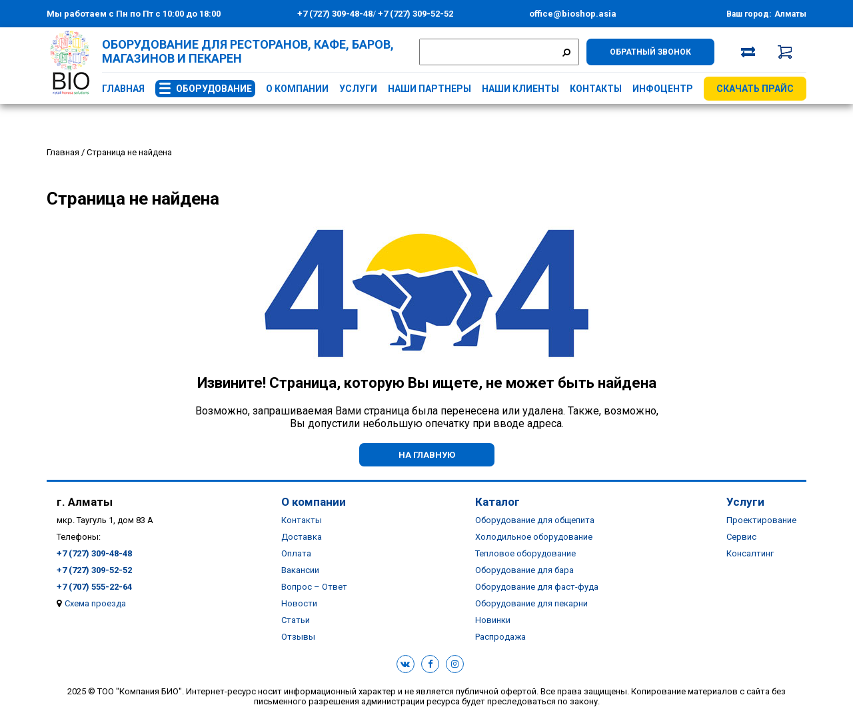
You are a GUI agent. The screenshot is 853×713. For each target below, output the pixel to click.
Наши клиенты (520, 88)
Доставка (301, 537)
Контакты (596, 88)
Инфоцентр (662, 88)
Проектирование (761, 520)
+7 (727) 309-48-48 (335, 14)
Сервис (741, 537)
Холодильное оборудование (533, 537)
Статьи (295, 620)
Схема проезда (95, 603)
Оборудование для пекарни (531, 603)
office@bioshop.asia (572, 14)
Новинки (492, 620)
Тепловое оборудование (525, 553)
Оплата (296, 553)
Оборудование (214, 88)
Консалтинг (750, 553)
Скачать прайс (755, 88)
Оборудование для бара (524, 570)
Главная (123, 88)
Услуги (358, 88)
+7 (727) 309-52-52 (414, 14)
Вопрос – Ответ (314, 587)
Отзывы (298, 637)
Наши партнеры (429, 88)
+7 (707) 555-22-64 (94, 587)
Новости (299, 603)
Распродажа (500, 637)
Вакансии (300, 570)
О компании (297, 88)
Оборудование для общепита (534, 520)
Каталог (497, 501)
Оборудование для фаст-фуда (536, 587)
